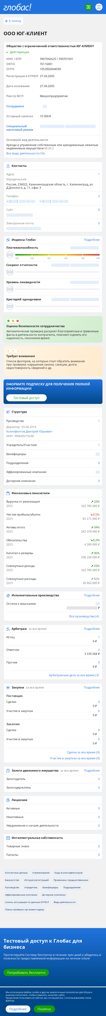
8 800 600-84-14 (22, 963)
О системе (10, 930)
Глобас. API (63, 916)
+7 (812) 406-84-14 (20, 970)
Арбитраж (19, 570)
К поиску (13, 21)
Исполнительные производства (35, 541)
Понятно (44, 1009)
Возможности (12, 911)
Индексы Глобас (24, 213)
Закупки (18, 617)
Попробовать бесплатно (26, 886)
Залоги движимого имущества (35, 684)
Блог (6, 916)
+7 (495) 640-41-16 (20, 976)
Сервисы (62, 911)
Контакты (63, 930)
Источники (10, 941)
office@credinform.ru (23, 983)
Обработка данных (67, 936)
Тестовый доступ (26, 371)
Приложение (64, 922)
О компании (10, 936)
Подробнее (18, 1009)
